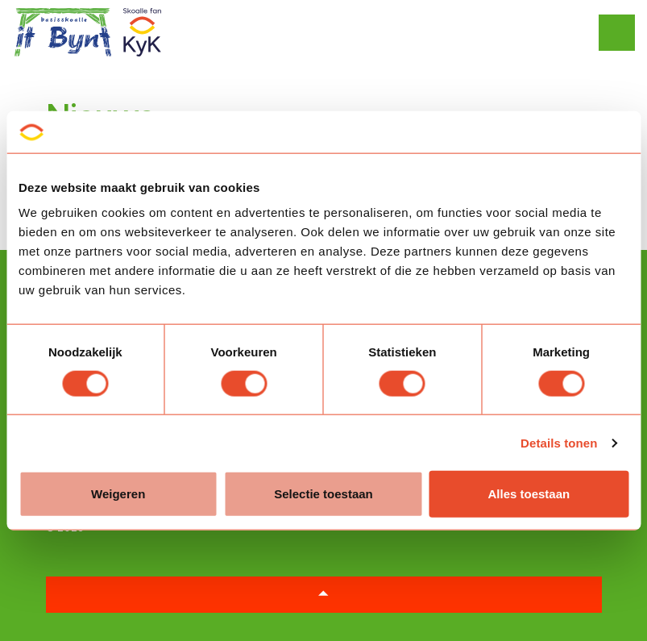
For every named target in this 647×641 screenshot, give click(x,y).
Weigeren (118, 494)
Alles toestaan (528, 494)
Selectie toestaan (323, 494)
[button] (324, 594)
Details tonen (559, 442)
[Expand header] (623, 32)
